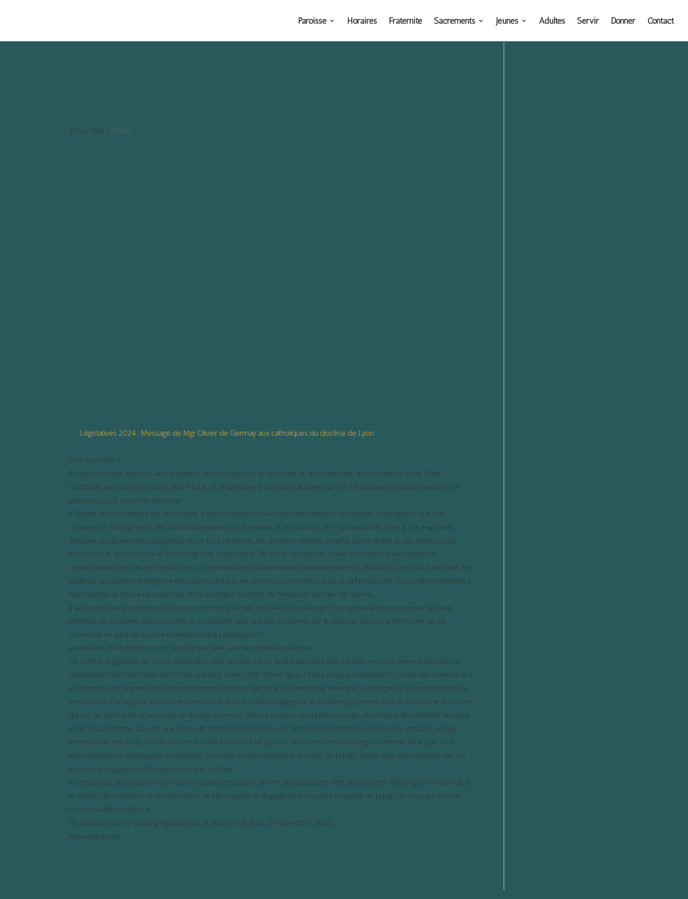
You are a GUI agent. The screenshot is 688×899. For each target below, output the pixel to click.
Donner (623, 22)
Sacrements (454, 22)
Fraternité (405, 22)
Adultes (552, 22)
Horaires (362, 22)
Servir (588, 22)
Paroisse (312, 22)
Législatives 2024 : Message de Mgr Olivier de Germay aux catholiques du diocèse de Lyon (227, 433)
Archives (122, 130)
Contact (660, 22)
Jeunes (507, 22)
